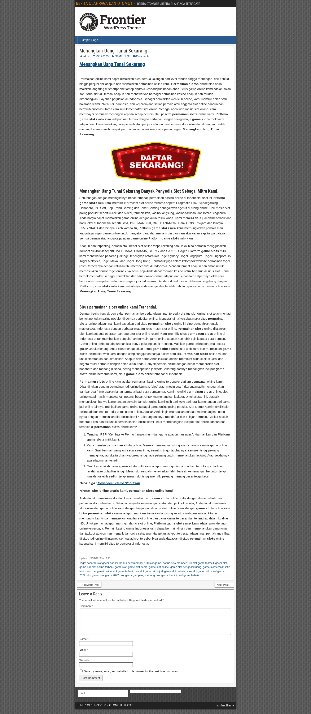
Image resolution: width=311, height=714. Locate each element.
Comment (86, 606)
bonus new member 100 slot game (140, 563)
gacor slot (221, 563)
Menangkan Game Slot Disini (118, 483)
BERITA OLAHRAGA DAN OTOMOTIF (106, 3)
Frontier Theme (225, 710)
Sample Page (89, 40)
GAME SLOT (123, 56)
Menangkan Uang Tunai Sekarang (113, 51)
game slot (120, 567)
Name (83, 644)
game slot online (159, 567)
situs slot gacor (196, 571)
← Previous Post (89, 584)
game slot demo (138, 567)
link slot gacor (143, 571)
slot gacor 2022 (109, 575)
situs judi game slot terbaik (169, 571)
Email (83, 654)
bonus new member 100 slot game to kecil (188, 563)
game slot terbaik (213, 567)
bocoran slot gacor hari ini (102, 563)
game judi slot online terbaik (96, 567)
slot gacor (93, 575)
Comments (142, 56)
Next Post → (224, 584)
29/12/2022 (102, 56)
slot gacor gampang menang (137, 575)
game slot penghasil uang (185, 567)
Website (84, 665)
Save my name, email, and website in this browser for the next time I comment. (131, 676)
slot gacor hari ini (166, 575)
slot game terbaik (189, 575)
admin (86, 56)
